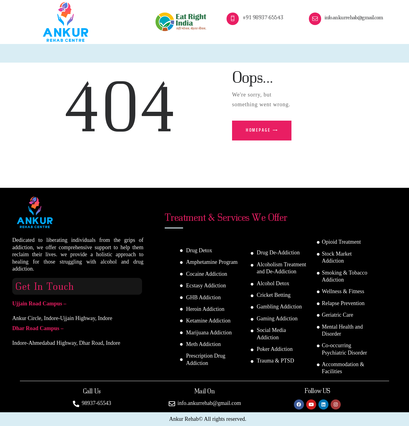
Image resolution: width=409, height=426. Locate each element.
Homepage (258, 130)
